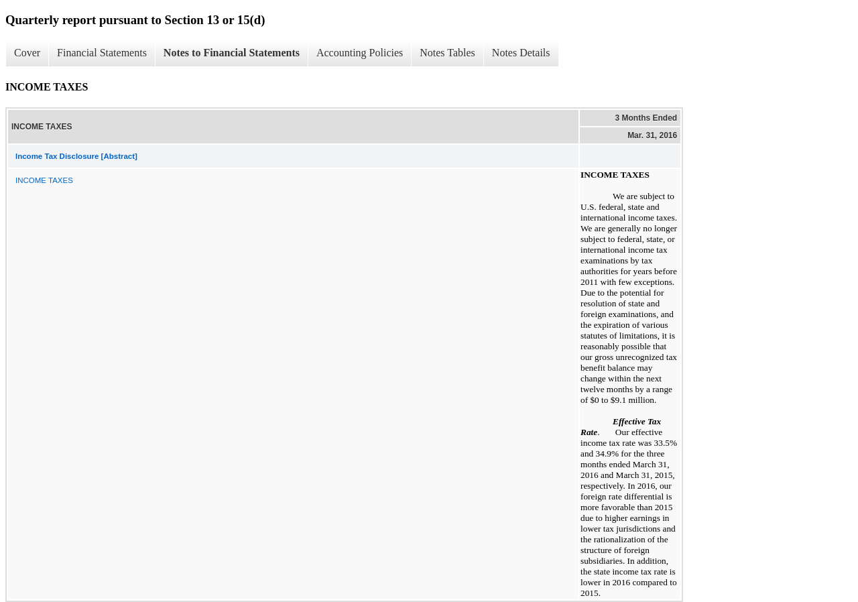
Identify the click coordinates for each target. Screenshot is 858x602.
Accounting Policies (359, 52)
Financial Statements (102, 52)
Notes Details (521, 52)
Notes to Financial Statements (232, 52)
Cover (27, 52)
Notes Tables (447, 52)
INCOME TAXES (44, 180)
